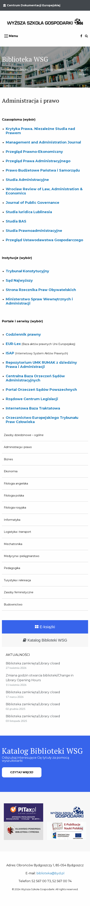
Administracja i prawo (18, 447)
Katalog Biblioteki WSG (45, 640)
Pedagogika (12, 568)
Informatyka (12, 520)
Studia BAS (16, 221)
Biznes (8, 459)
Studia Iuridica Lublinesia (29, 212)
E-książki (45, 627)
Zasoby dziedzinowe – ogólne (24, 435)
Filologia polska (14, 495)
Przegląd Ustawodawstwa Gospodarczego (44, 240)
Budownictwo (13, 604)
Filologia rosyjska (15, 507)
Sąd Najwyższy (19, 280)
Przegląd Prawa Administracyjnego (38, 161)
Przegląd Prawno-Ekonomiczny (34, 152)
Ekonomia (10, 471)
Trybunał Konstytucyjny (27, 271)
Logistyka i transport (17, 532)
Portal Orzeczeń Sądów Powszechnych (41, 390)
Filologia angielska (16, 483)
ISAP (10, 353)
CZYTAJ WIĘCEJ (21, 772)
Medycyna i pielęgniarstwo (21, 556)
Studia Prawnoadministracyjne (34, 231)
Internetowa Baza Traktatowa (33, 408)
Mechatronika (13, 544)
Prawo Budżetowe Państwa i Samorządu (43, 170)
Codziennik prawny (23, 334)
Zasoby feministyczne (18, 592)
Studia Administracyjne (27, 180)
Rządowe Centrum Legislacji (32, 399)
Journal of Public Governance (32, 203)
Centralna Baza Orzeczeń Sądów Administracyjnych (35, 378)
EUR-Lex (13, 344)
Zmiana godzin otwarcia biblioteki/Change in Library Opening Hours (39, 678)
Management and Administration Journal (43, 142)
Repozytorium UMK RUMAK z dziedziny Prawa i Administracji (41, 364)
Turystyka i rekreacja (17, 580)
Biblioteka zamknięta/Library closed (33, 663)
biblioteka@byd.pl (50, 873)
